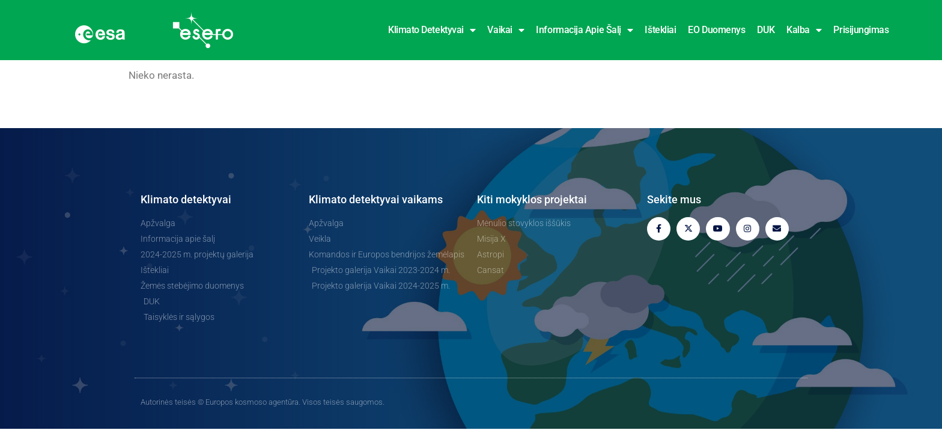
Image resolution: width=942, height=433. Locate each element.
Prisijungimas (861, 29)
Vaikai (505, 30)
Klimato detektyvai (431, 30)
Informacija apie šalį (584, 30)
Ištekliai (660, 29)
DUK (765, 29)
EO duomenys (716, 29)
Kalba (803, 30)
